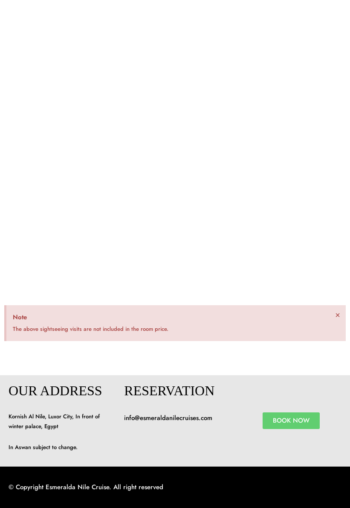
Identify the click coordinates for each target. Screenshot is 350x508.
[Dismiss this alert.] (337, 315)
